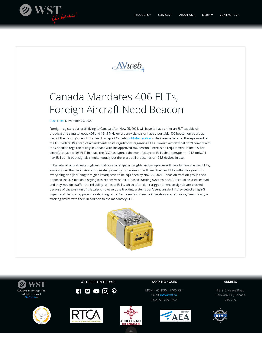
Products (147, 13)
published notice (143, 137)
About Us (191, 13)
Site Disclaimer (32, 303)
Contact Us (234, 13)
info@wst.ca (168, 301)
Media (212, 13)
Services (169, 13)
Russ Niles (60, 120)
